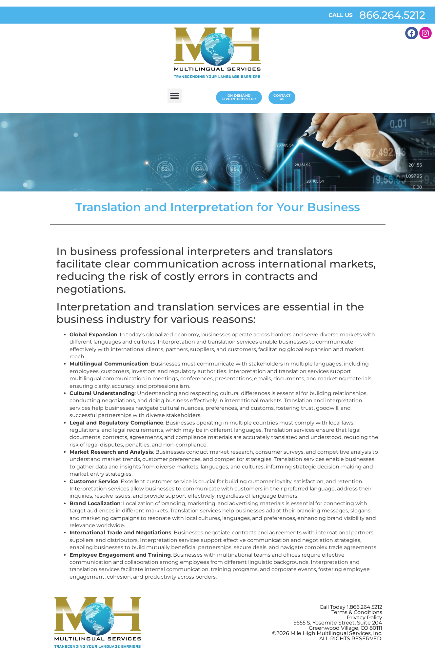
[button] (175, 96)
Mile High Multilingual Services (330, 633)
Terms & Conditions (356, 612)
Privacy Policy (364, 617)
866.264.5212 (392, 15)
